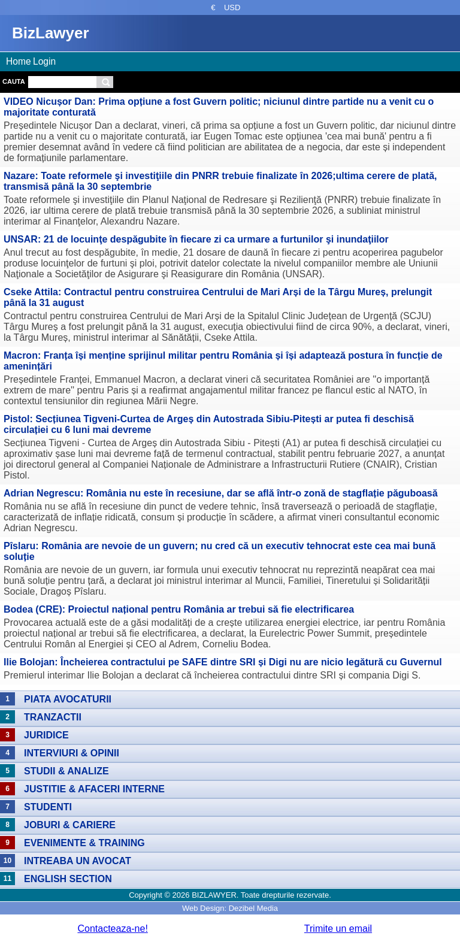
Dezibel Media (253, 908)
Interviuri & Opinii (71, 753)
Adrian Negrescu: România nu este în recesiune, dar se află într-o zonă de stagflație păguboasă (221, 493)
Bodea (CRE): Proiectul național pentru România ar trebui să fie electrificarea (179, 609)
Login (44, 61)
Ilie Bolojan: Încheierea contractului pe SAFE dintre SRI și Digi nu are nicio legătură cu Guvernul (223, 662)
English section (68, 879)
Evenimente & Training (84, 843)
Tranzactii (52, 717)
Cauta (13, 81)
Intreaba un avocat (77, 861)
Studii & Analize (66, 771)
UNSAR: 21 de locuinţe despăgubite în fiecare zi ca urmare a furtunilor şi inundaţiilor (196, 239)
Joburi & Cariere (70, 825)
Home (18, 61)
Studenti (48, 807)
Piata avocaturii (67, 699)
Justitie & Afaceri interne (94, 789)
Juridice (46, 735)
